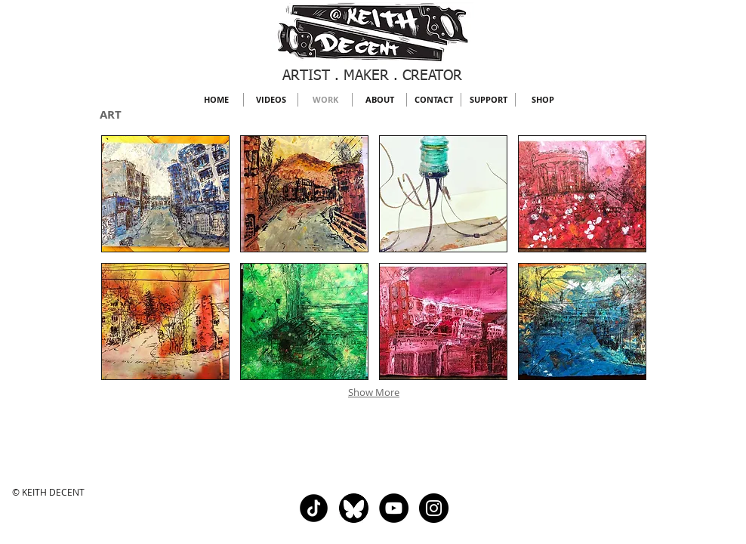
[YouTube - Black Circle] (393, 508)
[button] (165, 193)
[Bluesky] (353, 508)
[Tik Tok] (313, 508)
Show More (373, 392)
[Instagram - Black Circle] (434, 508)
